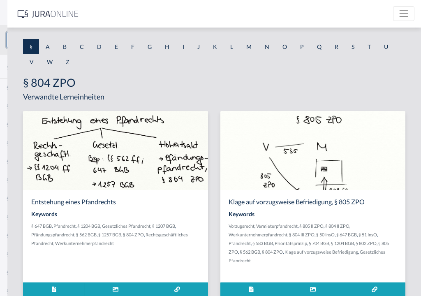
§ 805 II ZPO (373, 233)
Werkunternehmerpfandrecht (175, 251)
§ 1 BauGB (20, 105)
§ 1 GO (15, 124)
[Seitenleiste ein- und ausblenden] (118, 12)
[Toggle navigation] (403, 13)
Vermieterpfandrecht (339, 233)
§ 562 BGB (249, 234)
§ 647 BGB (156, 226)
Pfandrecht (179, 226)
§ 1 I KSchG (21, 253)
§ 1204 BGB (203, 226)
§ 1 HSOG (19, 161)
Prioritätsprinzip (307, 259)
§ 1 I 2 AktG (21, 198)
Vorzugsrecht (304, 233)
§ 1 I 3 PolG (21, 235)
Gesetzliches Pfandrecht (342, 276)
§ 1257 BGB (157, 243)
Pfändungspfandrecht (216, 234)
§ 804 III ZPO (375, 242)
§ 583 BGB (378, 250)
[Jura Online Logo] (172, 13)
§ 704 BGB (335, 259)
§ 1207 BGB (181, 234)
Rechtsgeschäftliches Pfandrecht (226, 243)
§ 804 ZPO (181, 243)
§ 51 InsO (333, 250)
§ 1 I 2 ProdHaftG (29, 216)
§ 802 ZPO (382, 259)
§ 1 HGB (17, 142)
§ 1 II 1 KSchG (24, 272)
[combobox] (66, 40)
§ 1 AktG (17, 87)
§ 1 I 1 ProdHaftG (29, 179)
